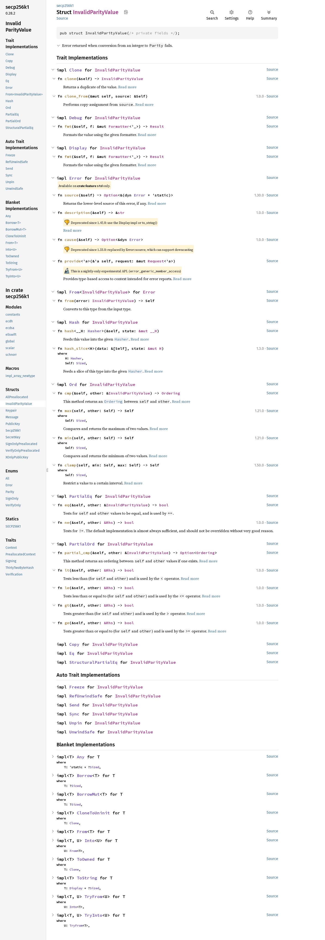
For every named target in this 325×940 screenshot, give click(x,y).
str (121, 212)
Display (78, 148)
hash (69, 331)
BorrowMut (88, 794)
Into (89, 840)
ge (67, 622)
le (67, 587)
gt (67, 605)
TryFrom (93, 896)
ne (67, 522)
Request (156, 261)
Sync (74, 714)
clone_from (76, 96)
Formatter (118, 126)
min (68, 438)
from (69, 300)
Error (75, 178)
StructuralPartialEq (93, 662)
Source (62, 18)
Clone (75, 70)
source (71, 195)
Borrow (84, 775)
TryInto (93, 915)
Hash (74, 322)
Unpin (75, 723)
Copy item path (126, 12)
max (68, 410)
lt (67, 570)
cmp (68, 393)
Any (80, 756)
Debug (75, 117)
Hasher (95, 331)
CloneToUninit (93, 812)
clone (70, 78)
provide (73, 261)
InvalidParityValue (117, 70)
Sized (80, 363)
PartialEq (80, 496)
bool (164, 505)
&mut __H (147, 331)
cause (70, 239)
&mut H (155, 348)
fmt (68, 126)
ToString (87, 878)
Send (74, 705)
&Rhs (108, 522)
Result (157, 126)
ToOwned (86, 859)
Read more (127, 86)
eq (67, 505)
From (74, 292)
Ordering (171, 393)
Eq (71, 653)
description (77, 212)
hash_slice (76, 348)
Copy (74, 644)
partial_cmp (77, 552)
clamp (70, 465)
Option (111, 195)
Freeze (76, 687)
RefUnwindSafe (85, 696)
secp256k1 (65, 5)
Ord (73, 384)
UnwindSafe (82, 732)
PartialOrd (82, 544)
